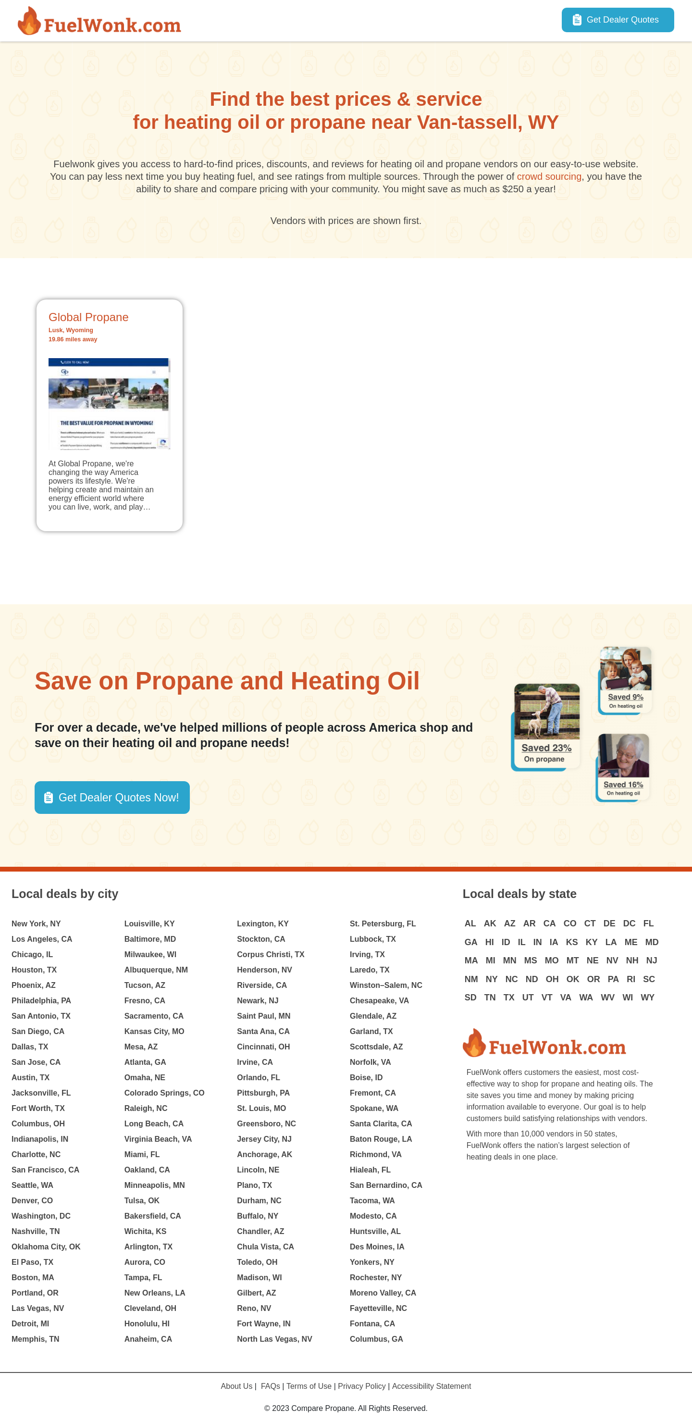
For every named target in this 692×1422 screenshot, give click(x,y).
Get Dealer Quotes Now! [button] (119, 797)
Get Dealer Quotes (623, 20)
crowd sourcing (549, 176)
